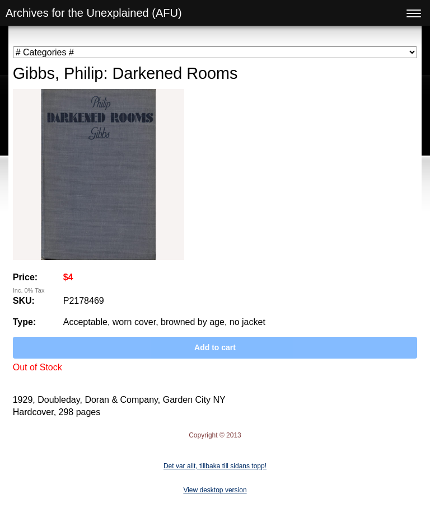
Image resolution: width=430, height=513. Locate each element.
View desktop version (214, 490)
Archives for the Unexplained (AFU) (94, 13)
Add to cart (215, 347)
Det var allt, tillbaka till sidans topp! (215, 466)
